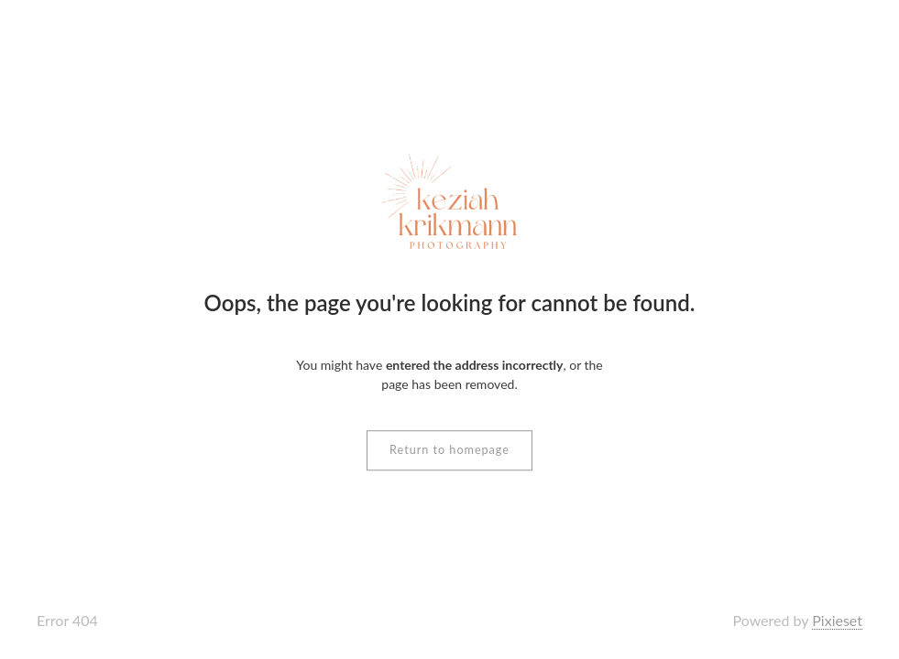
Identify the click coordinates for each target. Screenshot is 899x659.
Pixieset (837, 620)
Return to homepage (449, 450)
